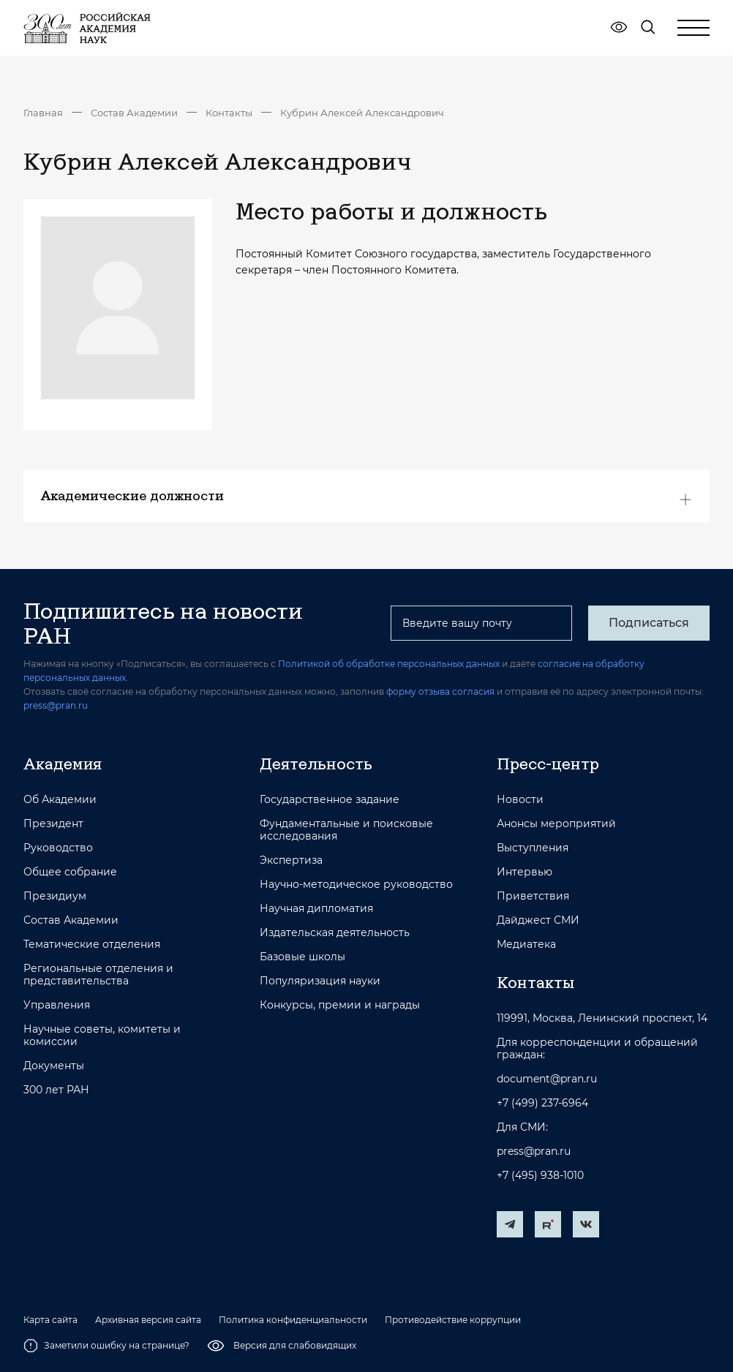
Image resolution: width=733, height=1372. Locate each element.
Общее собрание (70, 872)
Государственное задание (329, 800)
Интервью (524, 872)
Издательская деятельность (335, 933)
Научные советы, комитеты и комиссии (102, 1035)
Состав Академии (134, 112)
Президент (53, 824)
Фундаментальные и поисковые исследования (346, 830)
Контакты (229, 112)
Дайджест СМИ (538, 920)
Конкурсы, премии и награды (340, 1005)
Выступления (532, 848)
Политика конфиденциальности (293, 1320)
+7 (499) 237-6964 (542, 1103)
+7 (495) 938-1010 (540, 1175)
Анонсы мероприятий (556, 824)
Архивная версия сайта (148, 1320)
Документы (53, 1066)
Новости (520, 800)
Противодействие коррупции (453, 1320)
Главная (43, 112)
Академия (62, 763)
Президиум (54, 896)
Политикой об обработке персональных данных (389, 663)
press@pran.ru (55, 705)
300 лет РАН (56, 1090)
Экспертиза (291, 860)
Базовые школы (302, 957)
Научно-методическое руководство (356, 884)
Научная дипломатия (316, 908)
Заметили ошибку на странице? (106, 1345)
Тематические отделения (91, 944)
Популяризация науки (320, 981)
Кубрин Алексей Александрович (362, 112)
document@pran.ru (547, 1079)
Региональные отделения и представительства (98, 974)
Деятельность (316, 763)
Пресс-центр (548, 763)
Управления (56, 1005)
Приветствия (533, 896)
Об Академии (60, 800)
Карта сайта (50, 1320)
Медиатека (526, 944)
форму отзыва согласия (440, 691)
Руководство (58, 848)
